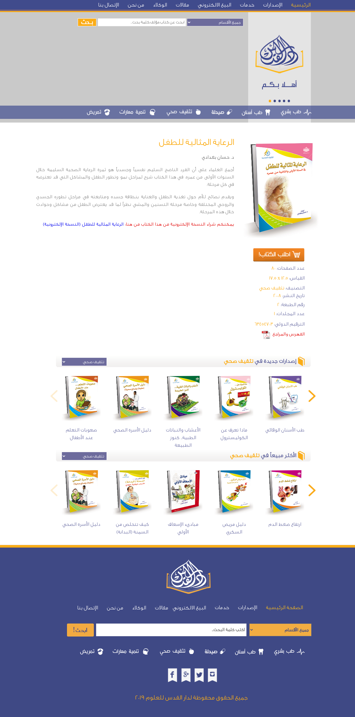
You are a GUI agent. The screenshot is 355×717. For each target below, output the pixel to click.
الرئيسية (301, 5)
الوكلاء (160, 5)
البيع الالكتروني (214, 5)
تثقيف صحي (271, 288)
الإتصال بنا (108, 5)
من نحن (136, 5)
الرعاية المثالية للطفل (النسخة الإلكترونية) (83, 224)
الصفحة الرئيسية (284, 608)
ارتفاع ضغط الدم (285, 524)
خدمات (247, 5)
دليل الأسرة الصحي (132, 430)
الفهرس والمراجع (288, 334)
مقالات (182, 5)
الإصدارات (272, 5)
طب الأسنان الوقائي (284, 430)
